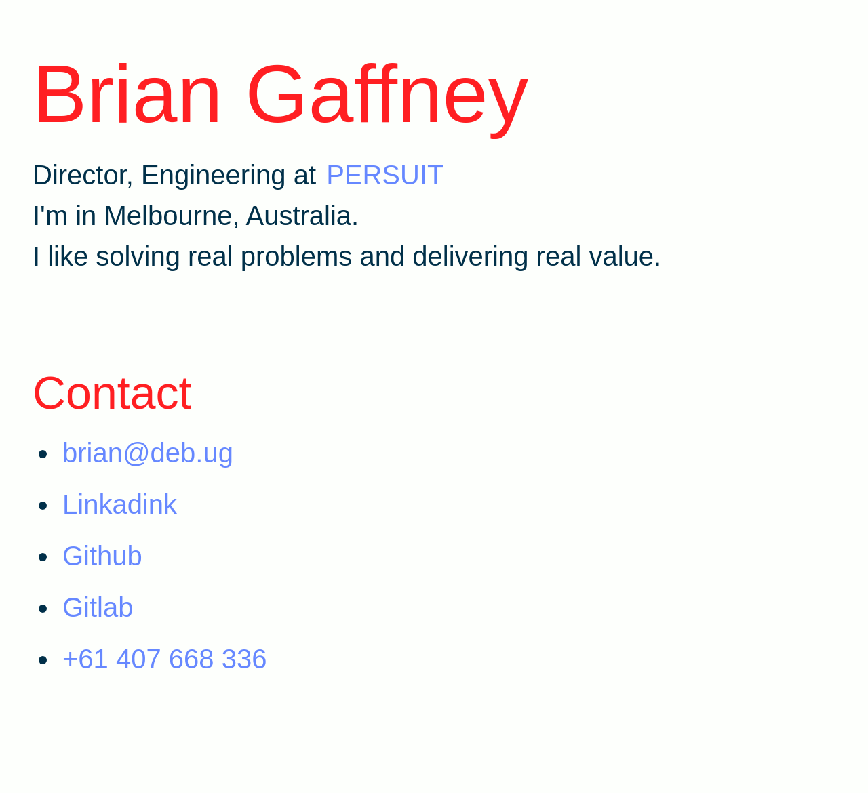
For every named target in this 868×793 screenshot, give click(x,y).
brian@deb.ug (147, 453)
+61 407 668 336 (164, 659)
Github (102, 556)
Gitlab (98, 607)
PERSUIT (384, 175)
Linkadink (119, 504)
